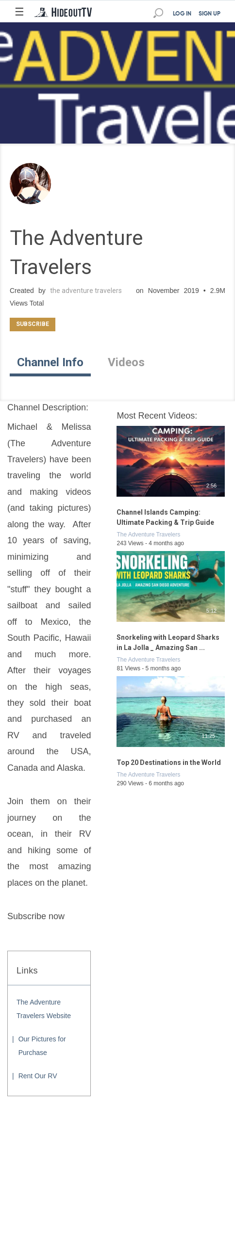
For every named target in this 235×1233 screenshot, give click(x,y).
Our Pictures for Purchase (42, 1045)
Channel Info (50, 362)
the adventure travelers (86, 290)
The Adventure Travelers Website (44, 1009)
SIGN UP (209, 14)
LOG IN (182, 14)
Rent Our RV (37, 1076)
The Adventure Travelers (148, 534)
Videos (126, 362)
